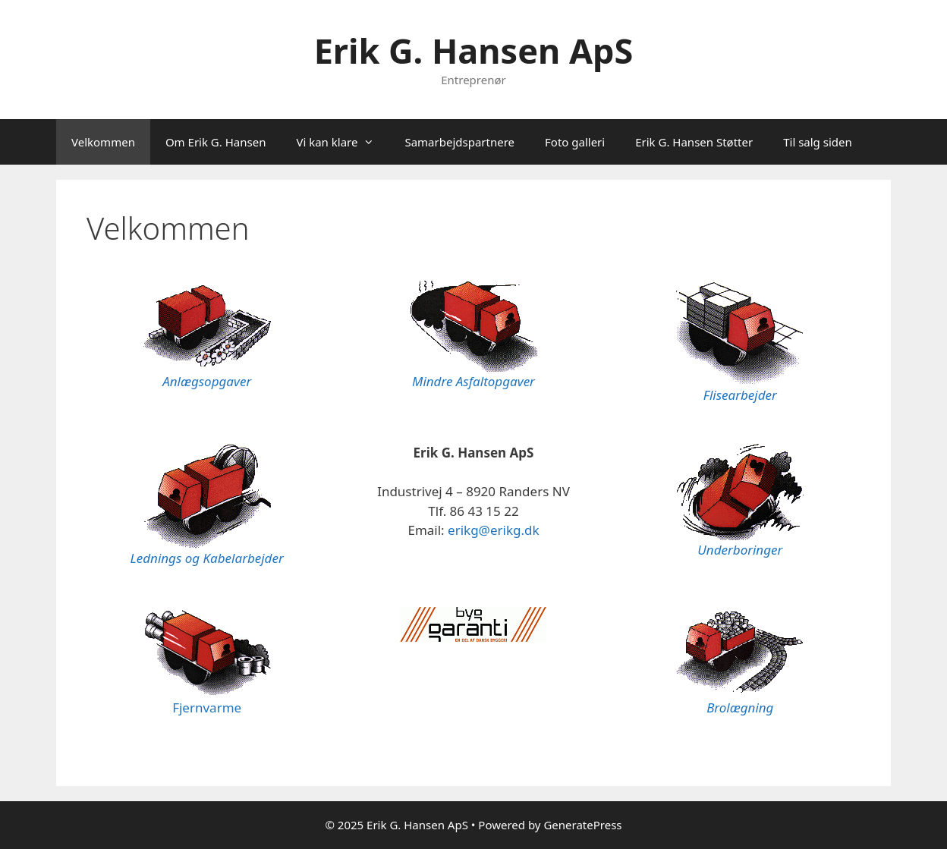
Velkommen (103, 141)
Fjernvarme (206, 707)
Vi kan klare (342, 142)
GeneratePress (582, 824)
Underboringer (739, 549)
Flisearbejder (740, 395)
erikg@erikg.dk (493, 530)
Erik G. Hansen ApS (474, 50)
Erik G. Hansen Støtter (694, 141)
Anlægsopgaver (206, 381)
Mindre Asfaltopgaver (473, 381)
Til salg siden (817, 141)
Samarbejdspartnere (459, 141)
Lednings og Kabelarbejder (207, 558)
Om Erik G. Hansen (215, 141)
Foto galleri (575, 141)
